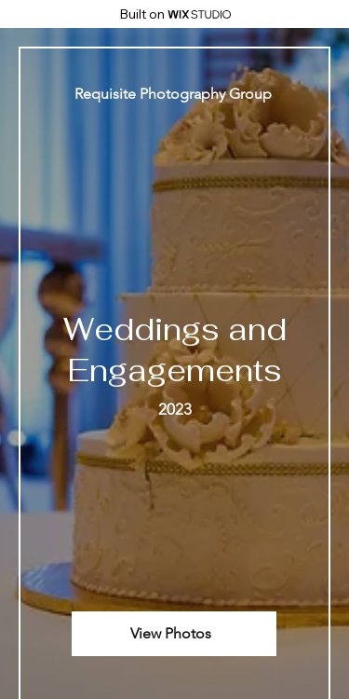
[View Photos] (174, 633)
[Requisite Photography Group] (174, 94)
